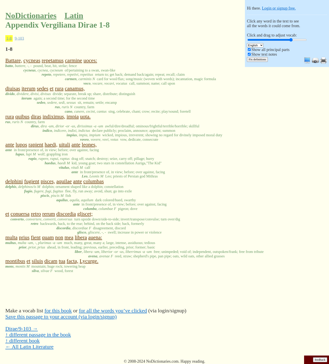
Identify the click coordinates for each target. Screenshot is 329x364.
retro (36, 214)
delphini (14, 181)
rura (59, 88)
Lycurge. (89, 261)
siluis (37, 261)
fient (36, 237)
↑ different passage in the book (38, 335)
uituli (64, 144)
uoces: (90, 60)
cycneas (31, 60)
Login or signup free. (279, 8)
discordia (66, 214)
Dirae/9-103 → (21, 328)
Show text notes (264, 54)
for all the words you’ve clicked (113, 310)
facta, (72, 261)
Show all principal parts (270, 49)
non (59, 237)
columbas (93, 181)
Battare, (13, 60)
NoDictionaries (31, 15)
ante (9, 144)
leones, (89, 144)
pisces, (48, 181)
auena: (95, 237)
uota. (85, 116)
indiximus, (53, 116)
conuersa (19, 214)
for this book (58, 310)
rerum (48, 214)
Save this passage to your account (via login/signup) (61, 316)
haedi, (51, 144)
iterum (29, 88)
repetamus (53, 60)
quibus (22, 116)
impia (73, 116)
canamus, (75, 88)
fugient (31, 181)
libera (81, 237)
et (51, 88)
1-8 (9, 38)
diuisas (12, 88)
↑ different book (22, 341)
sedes (42, 88)
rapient (35, 144)
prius (24, 237)
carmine (73, 60)
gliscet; (85, 214)
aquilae (64, 181)
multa (11, 237)
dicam (50, 261)
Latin (74, 15)
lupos (21, 144)
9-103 (19, 38)
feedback (320, 359)
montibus (15, 261)
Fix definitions (257, 59)
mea (69, 237)
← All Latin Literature (29, 347)
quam (48, 237)
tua (62, 261)
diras (36, 116)
